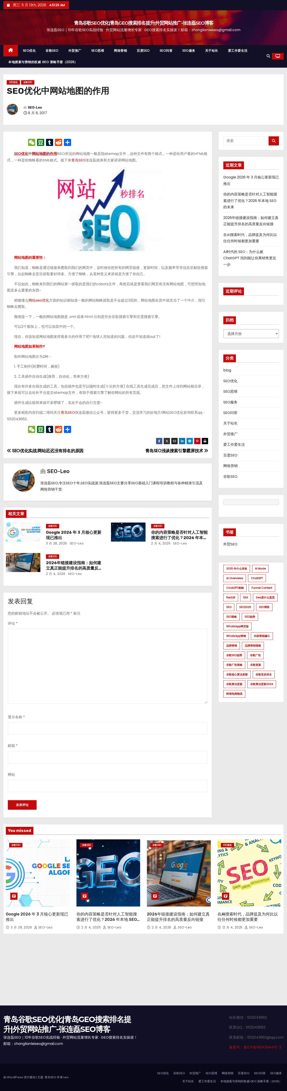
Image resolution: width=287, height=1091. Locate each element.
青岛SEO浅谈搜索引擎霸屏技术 (176, 451)
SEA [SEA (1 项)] (245, 597)
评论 (13, 623)
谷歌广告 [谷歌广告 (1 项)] (255, 655)
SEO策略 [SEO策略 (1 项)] (231, 617)
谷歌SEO (52, 50)
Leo (66, 1077)
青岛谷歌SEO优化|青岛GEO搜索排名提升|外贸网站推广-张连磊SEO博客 (143, 23)
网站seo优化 (38, 300)
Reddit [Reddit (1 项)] (230, 597)
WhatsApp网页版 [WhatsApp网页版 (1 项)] (237, 626)
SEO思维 (97, 50)
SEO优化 (29, 50)
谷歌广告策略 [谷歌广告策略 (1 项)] (234, 665)
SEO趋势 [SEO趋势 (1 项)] (250, 617)
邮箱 (13, 745)
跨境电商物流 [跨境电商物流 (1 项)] (234, 694)
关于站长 (211, 50)
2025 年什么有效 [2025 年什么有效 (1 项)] (236, 568)
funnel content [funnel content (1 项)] (262, 588)
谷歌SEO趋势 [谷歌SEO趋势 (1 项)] (234, 655)
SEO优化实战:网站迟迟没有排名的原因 (45, 451)
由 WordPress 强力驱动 (19, 1077)
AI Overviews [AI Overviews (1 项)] (234, 578)
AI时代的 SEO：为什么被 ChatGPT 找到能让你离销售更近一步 (249, 258)
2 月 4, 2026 (161, 543)
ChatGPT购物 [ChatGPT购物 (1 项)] (235, 588)
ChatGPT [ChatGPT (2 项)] (257, 578)
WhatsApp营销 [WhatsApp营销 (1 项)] (236, 636)
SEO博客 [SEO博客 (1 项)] (264, 607)
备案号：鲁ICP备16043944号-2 (255, 1047)
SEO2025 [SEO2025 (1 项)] (245, 607)
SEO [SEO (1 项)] (228, 607)
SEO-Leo (35, 107)
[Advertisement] (143, 972)
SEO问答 (166, 50)
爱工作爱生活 (238, 50)
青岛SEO (78, 160)
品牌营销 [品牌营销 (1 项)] (231, 645)
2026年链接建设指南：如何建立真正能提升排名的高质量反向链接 (74, 568)
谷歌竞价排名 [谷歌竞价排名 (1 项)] (264, 674)
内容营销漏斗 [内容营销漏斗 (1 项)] (262, 636)
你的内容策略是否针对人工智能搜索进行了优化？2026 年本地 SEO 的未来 (179, 538)
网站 (11, 774)
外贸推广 (74, 50)
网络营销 (120, 50)
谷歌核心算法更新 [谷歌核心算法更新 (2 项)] (237, 674)
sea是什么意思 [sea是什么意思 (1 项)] (265, 597)
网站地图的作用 (44, 153)
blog (227, 370)
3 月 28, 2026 (56, 543)
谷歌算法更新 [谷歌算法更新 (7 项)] (234, 684)
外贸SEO (230, 544)
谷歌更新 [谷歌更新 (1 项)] (255, 665)
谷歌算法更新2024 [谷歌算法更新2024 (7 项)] (261, 684)
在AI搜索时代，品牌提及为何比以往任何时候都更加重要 (247, 917)
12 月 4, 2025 (233, 927)
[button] (268, 56)
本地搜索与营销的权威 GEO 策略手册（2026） (43, 62)
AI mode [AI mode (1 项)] (260, 568)
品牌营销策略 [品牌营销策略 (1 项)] (253, 645)
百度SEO (143, 50)
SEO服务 (188, 50)
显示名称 (16, 717)
